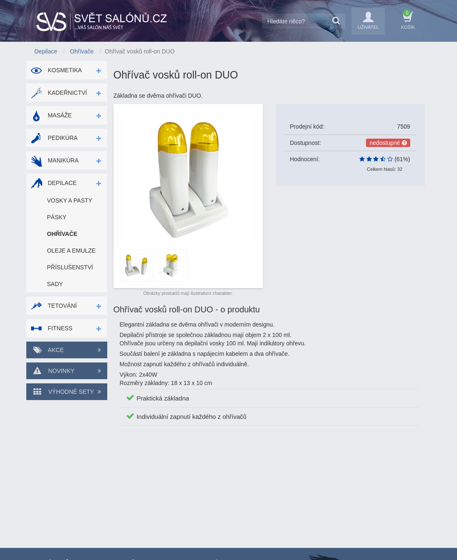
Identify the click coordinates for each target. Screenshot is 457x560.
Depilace (53, 183)
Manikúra (54, 160)
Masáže (51, 115)
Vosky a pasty (69, 200)
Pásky (57, 217)
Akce (67, 350)
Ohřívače (62, 234)
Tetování (53, 306)
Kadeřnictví (58, 93)
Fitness (51, 328)
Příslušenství (70, 267)
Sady (55, 284)
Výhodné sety (67, 391)
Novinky (67, 370)
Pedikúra (54, 138)
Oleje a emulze (71, 250)
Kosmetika (56, 70)
